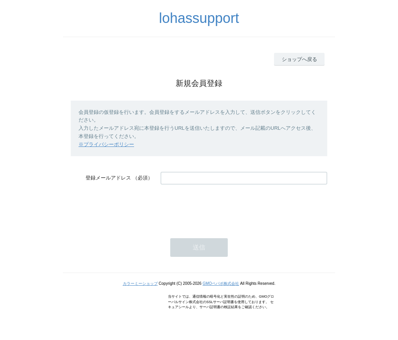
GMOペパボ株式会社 (220, 283)
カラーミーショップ (140, 283)
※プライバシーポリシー (106, 144)
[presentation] (220, 207)
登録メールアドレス (108, 178)
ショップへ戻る (299, 59)
